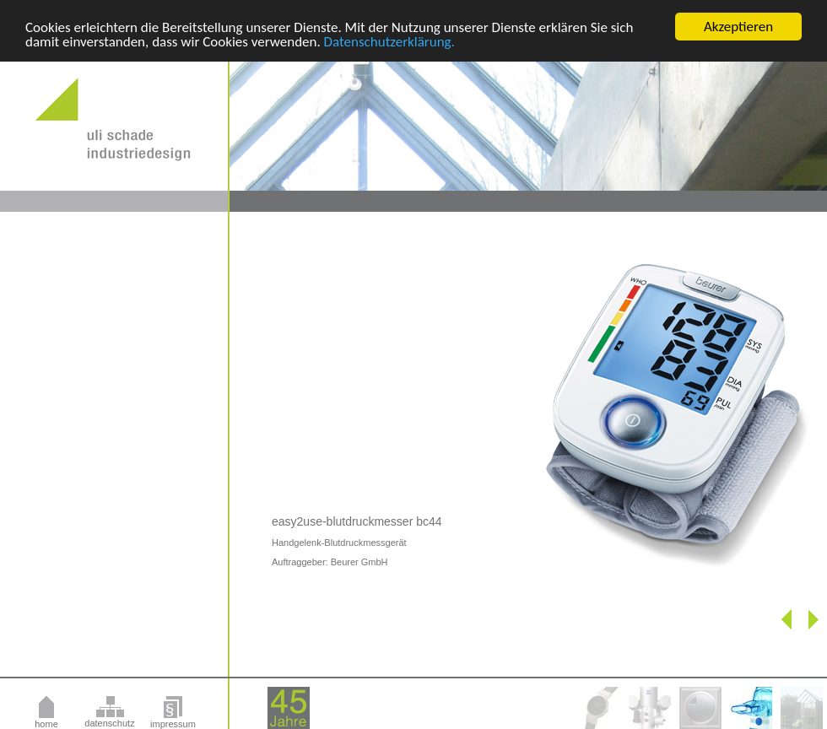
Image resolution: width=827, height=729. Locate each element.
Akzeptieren (738, 26)
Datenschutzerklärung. (389, 41)
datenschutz (109, 723)
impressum (173, 724)
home (46, 724)
